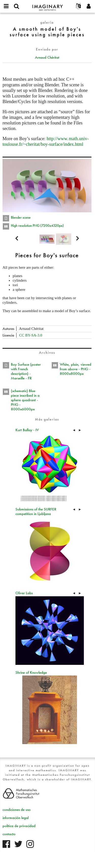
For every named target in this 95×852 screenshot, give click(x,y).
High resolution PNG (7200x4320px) (37, 225)
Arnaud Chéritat (47, 57)
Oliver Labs (24, 593)
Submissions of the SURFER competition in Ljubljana (35, 511)
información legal (16, 817)
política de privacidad (19, 826)
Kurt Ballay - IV (27, 430)
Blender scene (21, 217)
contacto (9, 834)
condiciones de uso (17, 809)
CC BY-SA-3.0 (30, 335)
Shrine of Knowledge (31, 672)
